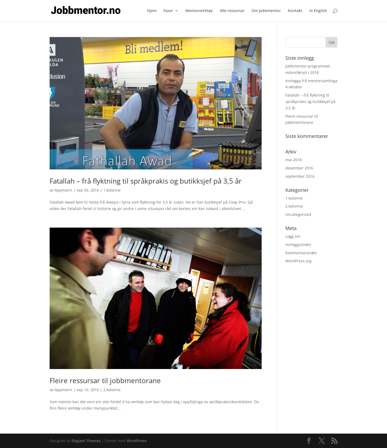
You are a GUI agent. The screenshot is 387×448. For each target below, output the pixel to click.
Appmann (63, 190)
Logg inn (293, 236)
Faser (168, 11)
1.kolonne (112, 190)
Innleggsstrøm (298, 244)
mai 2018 (293, 159)
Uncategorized (298, 214)
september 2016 (299, 176)
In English (318, 11)
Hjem (152, 11)
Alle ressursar (232, 11)
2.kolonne (112, 389)
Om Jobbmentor (266, 11)
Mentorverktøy (199, 11)
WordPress (137, 440)
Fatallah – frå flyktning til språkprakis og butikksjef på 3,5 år (146, 181)
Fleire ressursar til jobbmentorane (105, 380)
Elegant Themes (86, 440)
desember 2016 (299, 168)
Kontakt (295, 11)
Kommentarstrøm (301, 252)
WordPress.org (298, 260)
